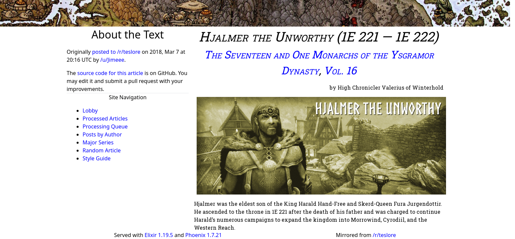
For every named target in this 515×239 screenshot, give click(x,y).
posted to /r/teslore (117, 51)
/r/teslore (384, 235)
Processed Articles (105, 118)
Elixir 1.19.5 (159, 235)
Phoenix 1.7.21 (203, 235)
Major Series (98, 142)
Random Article (102, 150)
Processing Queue (105, 126)
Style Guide (97, 158)
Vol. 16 (340, 70)
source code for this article (110, 73)
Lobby (90, 110)
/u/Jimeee (112, 59)
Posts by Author (102, 134)
